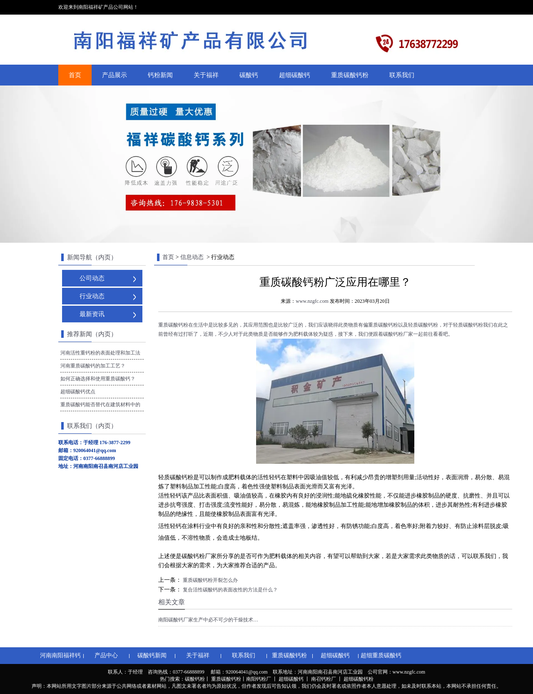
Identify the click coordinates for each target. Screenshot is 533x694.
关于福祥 (206, 75)
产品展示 (114, 75)
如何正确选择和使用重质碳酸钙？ (97, 379)
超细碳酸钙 (294, 75)
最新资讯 (92, 314)
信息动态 (192, 257)
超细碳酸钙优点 (77, 392)
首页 (75, 75)
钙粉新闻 (160, 75)
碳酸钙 (248, 75)
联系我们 (401, 75)
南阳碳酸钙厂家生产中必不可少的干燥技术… (208, 620)
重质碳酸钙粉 (350, 75)
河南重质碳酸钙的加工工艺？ (92, 366)
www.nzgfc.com (312, 301)
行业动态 (92, 296)
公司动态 (92, 278)
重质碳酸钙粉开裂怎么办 (210, 580)
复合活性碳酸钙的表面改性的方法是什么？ (230, 590)
